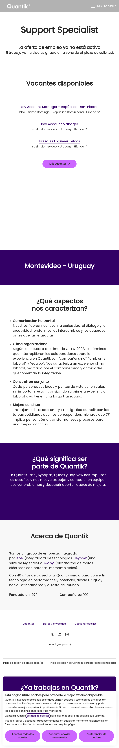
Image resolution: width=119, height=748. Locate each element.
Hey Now (76, 475)
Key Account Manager (59, 124)
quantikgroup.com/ (59, 644)
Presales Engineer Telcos (59, 141)
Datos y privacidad (54, 624)
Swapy (48, 563)
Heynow (80, 558)
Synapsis (45, 475)
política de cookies (37, 716)
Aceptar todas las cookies (23, 735)
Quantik (20, 475)
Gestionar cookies (86, 624)
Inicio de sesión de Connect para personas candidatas (83, 663)
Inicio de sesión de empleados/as (23, 663)
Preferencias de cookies (96, 735)
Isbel (32, 475)
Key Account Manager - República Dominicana (59, 106)
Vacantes (28, 624)
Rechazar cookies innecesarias (59, 735)
